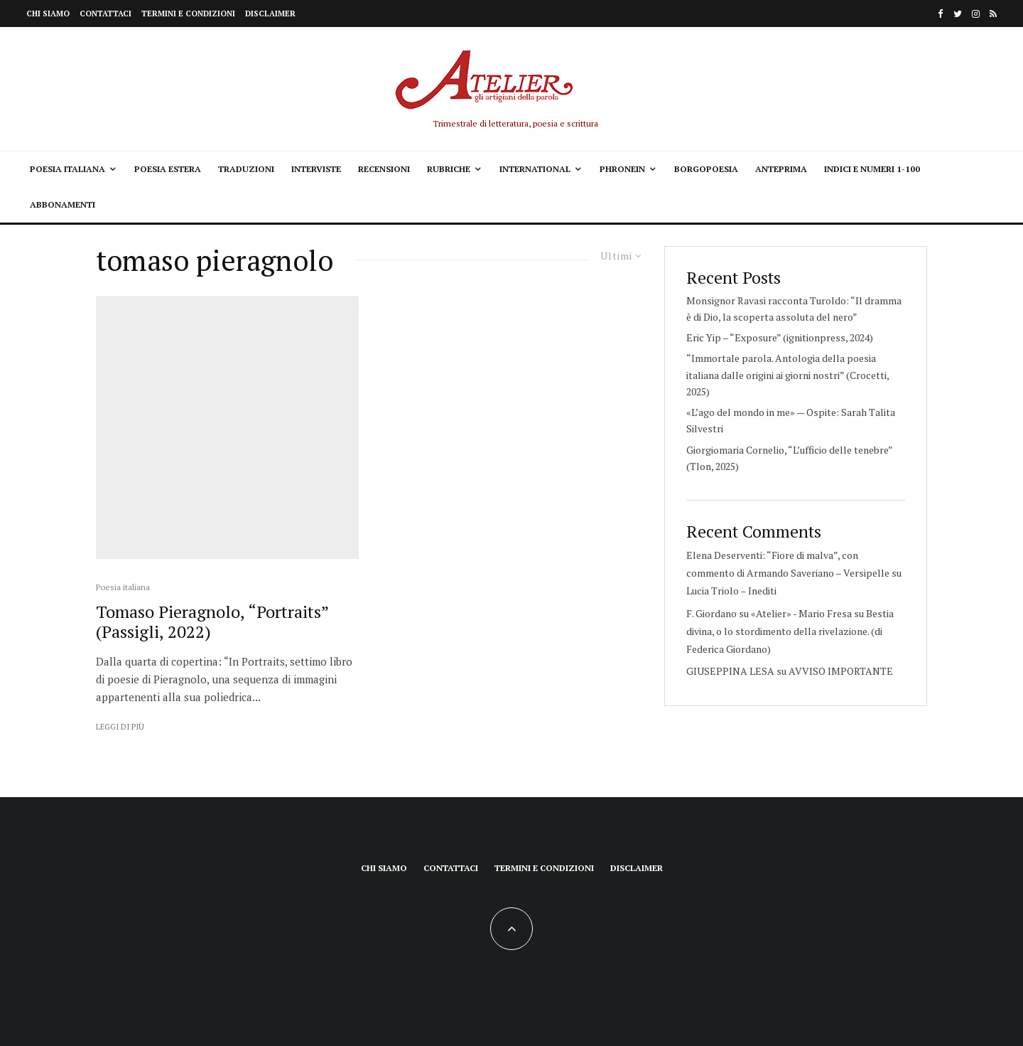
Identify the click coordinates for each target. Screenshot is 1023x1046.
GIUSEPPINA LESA (730, 671)
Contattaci (105, 13)
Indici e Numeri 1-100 (872, 169)
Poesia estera (167, 169)
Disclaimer (270, 13)
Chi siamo (48, 13)
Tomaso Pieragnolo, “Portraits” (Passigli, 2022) (212, 622)
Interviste (316, 169)
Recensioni (384, 169)
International (534, 169)
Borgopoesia (706, 169)
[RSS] (993, 14)
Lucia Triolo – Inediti (731, 590)
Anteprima (781, 169)
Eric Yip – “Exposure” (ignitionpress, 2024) (779, 337)
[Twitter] (957, 14)
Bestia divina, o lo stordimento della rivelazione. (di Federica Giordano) (790, 631)
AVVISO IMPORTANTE (841, 671)
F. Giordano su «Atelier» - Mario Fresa (769, 613)
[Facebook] (940, 14)
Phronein (622, 169)
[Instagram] (976, 14)
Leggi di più (120, 727)
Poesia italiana (67, 169)
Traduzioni (246, 169)
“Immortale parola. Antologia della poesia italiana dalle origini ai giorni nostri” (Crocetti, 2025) (787, 374)
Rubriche (448, 169)
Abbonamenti (62, 204)
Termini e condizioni (188, 13)
